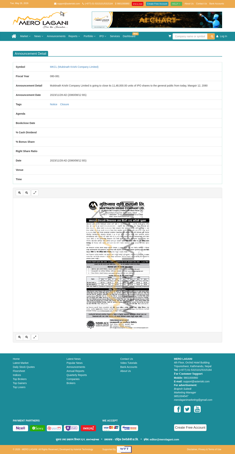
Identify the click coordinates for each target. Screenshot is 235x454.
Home (16, 358)
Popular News (75, 362)
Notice (53, 104)
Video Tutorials (128, 362)
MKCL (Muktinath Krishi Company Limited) (74, 66)
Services (115, 36)
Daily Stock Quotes (24, 366)
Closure (64, 104)
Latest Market (20, 362)
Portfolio (90, 36)
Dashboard (130, 35)
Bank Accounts (216, 3)
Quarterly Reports (77, 375)
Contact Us (201, 3)
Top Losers (19, 387)
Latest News (74, 358)
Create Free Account (157, 4)
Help (176, 3)
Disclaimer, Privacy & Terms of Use (204, 449)
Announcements (56, 36)
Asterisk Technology (83, 449)
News (39, 36)
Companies (73, 379)
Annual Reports (75, 371)
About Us (189, 3)
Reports (74, 36)
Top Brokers (20, 379)
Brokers (71, 383)
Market (25, 36)
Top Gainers (20, 383)
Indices (17, 375)
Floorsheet (19, 371)
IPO (103, 36)
